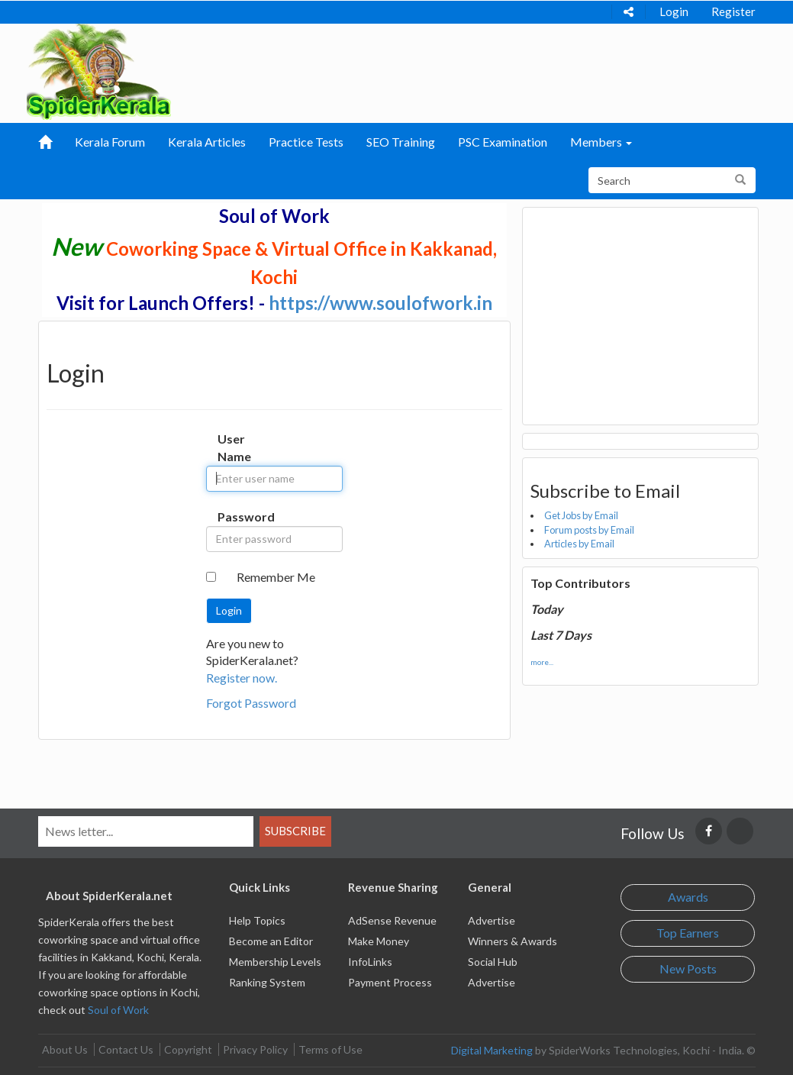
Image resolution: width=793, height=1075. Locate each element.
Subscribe (295, 831)
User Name (229, 447)
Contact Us (125, 1049)
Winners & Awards (512, 941)
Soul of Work (118, 1009)
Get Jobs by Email (581, 515)
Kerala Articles (207, 141)
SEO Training (400, 141)
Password (229, 516)
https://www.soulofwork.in (380, 303)
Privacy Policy (255, 1049)
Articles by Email (579, 544)
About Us (65, 1049)
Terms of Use (330, 1049)
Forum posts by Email (589, 530)
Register (733, 11)
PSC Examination (502, 141)
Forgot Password (251, 703)
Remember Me (276, 577)
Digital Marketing (492, 1050)
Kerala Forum (110, 141)
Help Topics (257, 920)
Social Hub (492, 961)
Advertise (491, 920)
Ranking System (267, 982)
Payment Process (390, 982)
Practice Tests (306, 141)
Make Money (378, 941)
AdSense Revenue (392, 920)
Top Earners (687, 932)
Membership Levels (275, 961)
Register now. (241, 677)
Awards (688, 896)
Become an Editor (271, 941)
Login (673, 11)
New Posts (688, 968)
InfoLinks (370, 961)
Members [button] (601, 141)
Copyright (188, 1049)
